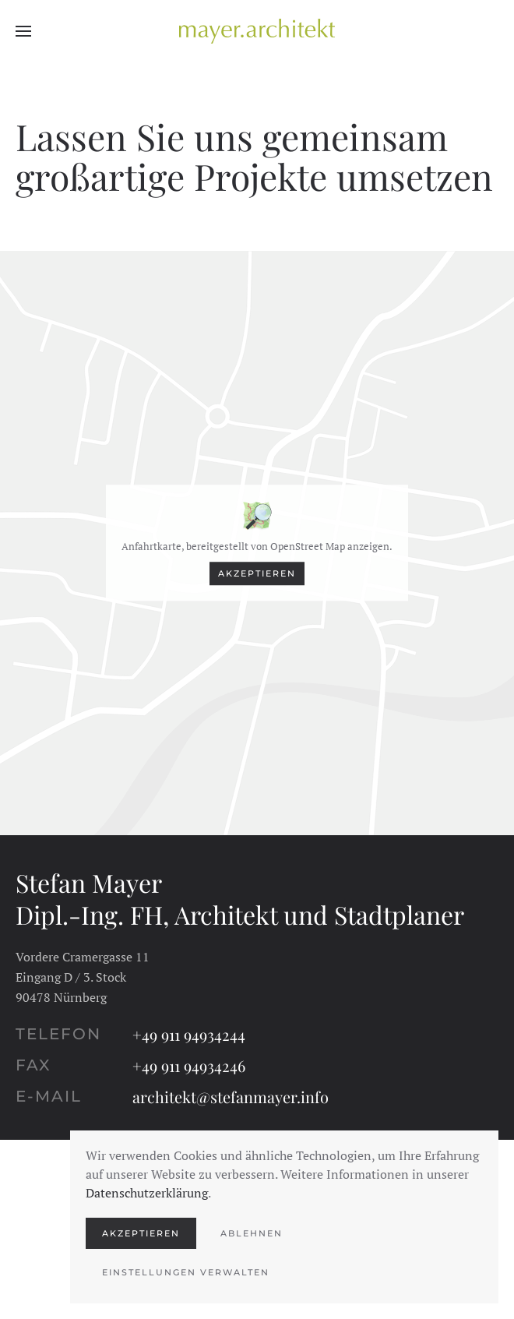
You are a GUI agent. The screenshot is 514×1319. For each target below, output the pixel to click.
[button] (23, 31)
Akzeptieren (257, 573)
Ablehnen (251, 1233)
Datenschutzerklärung (147, 1192)
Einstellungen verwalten (185, 1272)
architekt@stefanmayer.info (230, 1096)
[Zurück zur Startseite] (257, 31)
